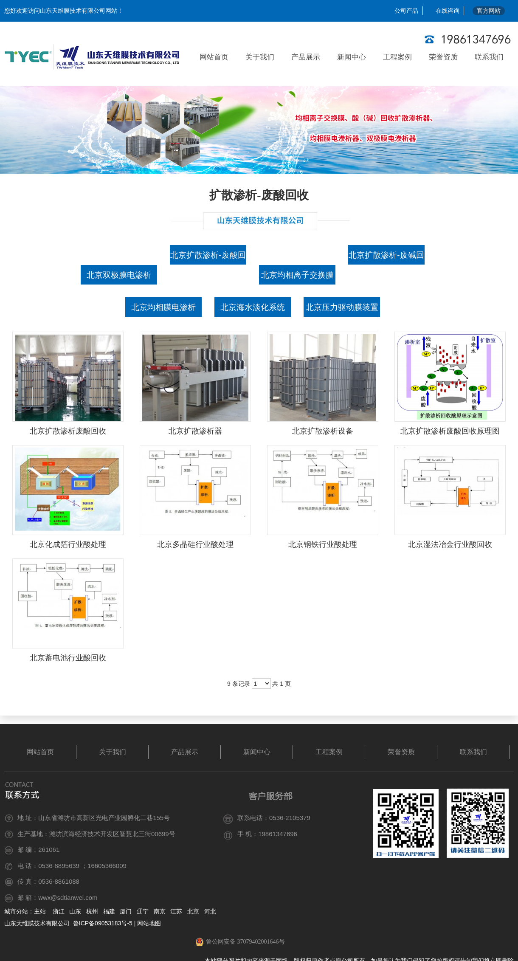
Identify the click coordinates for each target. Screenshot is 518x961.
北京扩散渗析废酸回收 (68, 431)
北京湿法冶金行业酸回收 (450, 544)
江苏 (176, 911)
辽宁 (143, 911)
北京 (193, 911)
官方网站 (489, 10)
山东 (75, 911)
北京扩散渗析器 (195, 431)
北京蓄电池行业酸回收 (68, 658)
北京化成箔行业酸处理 (68, 544)
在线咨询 (447, 10)
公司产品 (406, 10)
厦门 (126, 911)
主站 (40, 911)
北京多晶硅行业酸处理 (195, 544)
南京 (160, 911)
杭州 (92, 911)
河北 (210, 911)
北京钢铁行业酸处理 (322, 544)
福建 (109, 911)
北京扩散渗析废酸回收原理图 (450, 431)
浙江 (59, 911)
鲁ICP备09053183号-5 (101, 923)
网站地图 (149, 923)
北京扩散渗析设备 (322, 431)
